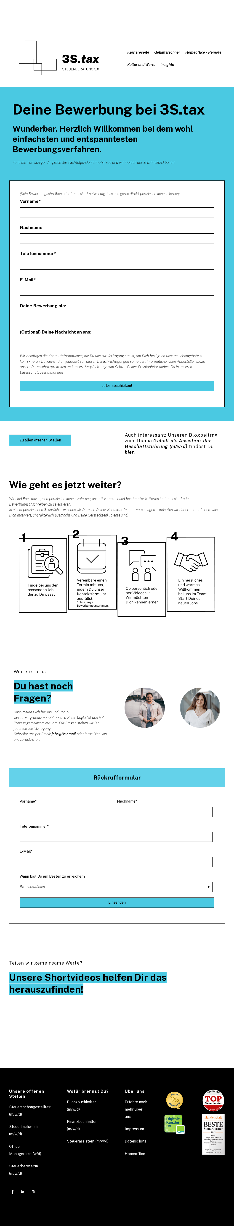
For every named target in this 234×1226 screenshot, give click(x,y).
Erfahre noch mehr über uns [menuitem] (136, 1109)
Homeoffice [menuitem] (135, 1154)
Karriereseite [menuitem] (138, 52)
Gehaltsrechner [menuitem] (167, 52)
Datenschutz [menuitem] (135, 1141)
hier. (130, 452)
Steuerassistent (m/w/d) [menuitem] (87, 1141)
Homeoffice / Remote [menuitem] (203, 52)
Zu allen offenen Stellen (40, 440)
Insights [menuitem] (167, 65)
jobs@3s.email (64, 734)
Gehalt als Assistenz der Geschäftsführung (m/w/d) (168, 443)
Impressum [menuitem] (134, 1129)
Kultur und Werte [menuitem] (141, 65)
